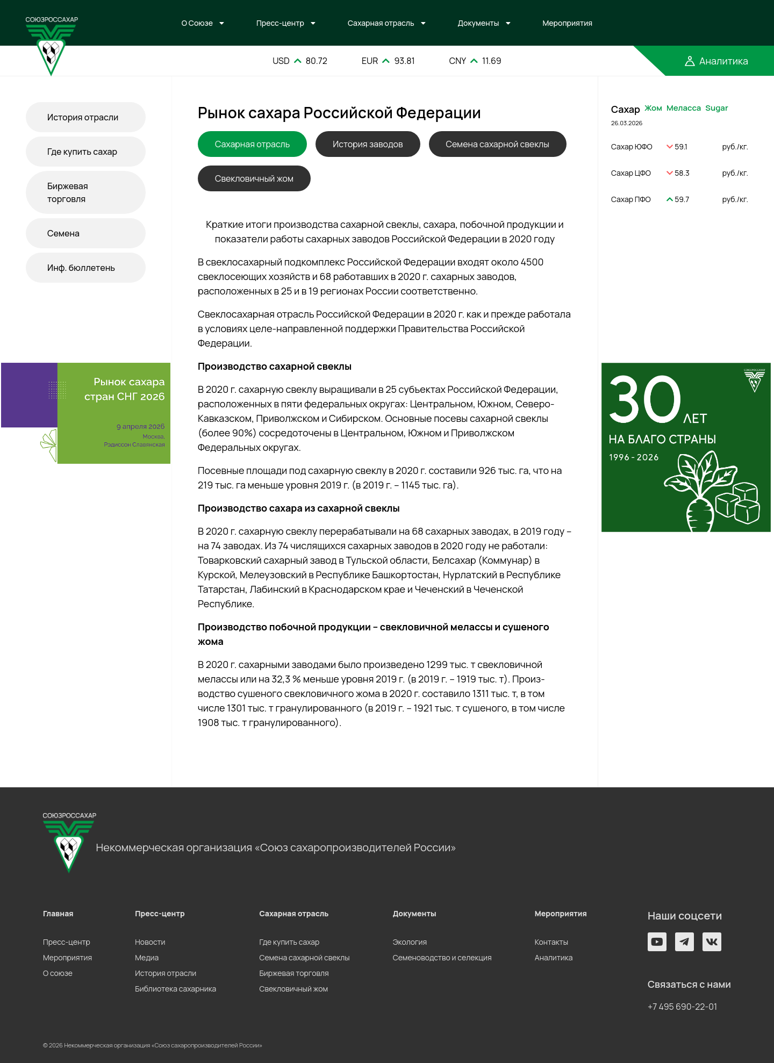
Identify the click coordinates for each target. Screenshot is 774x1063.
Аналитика (554, 957)
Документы (478, 23)
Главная (58, 913)
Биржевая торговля (67, 192)
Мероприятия (568, 23)
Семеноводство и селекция (442, 957)
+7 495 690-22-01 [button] (682, 1006)
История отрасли (82, 117)
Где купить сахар (82, 151)
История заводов (368, 144)
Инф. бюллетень (81, 268)
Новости (150, 942)
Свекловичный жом (254, 178)
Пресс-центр (280, 23)
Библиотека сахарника (175, 988)
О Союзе (197, 23)
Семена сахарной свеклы (497, 144)
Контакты (551, 942)
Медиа (147, 957)
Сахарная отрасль (381, 23)
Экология (410, 942)
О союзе (58, 973)
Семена (63, 233)
